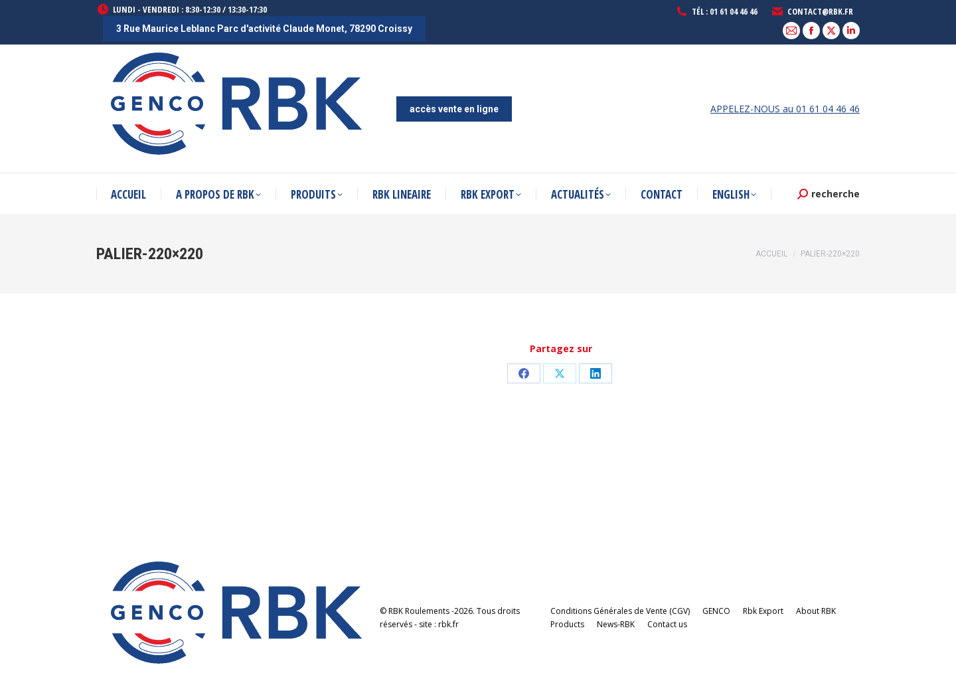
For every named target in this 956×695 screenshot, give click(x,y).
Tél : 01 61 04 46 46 (716, 11)
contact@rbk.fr (812, 11)
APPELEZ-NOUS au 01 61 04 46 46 (785, 108)
